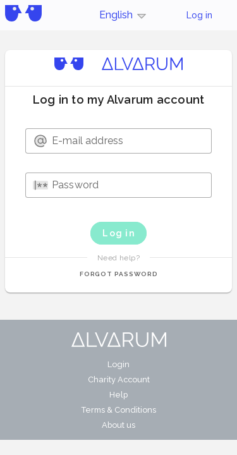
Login (118, 364)
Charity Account (119, 379)
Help (118, 394)
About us (118, 425)
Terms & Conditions (118, 410)
